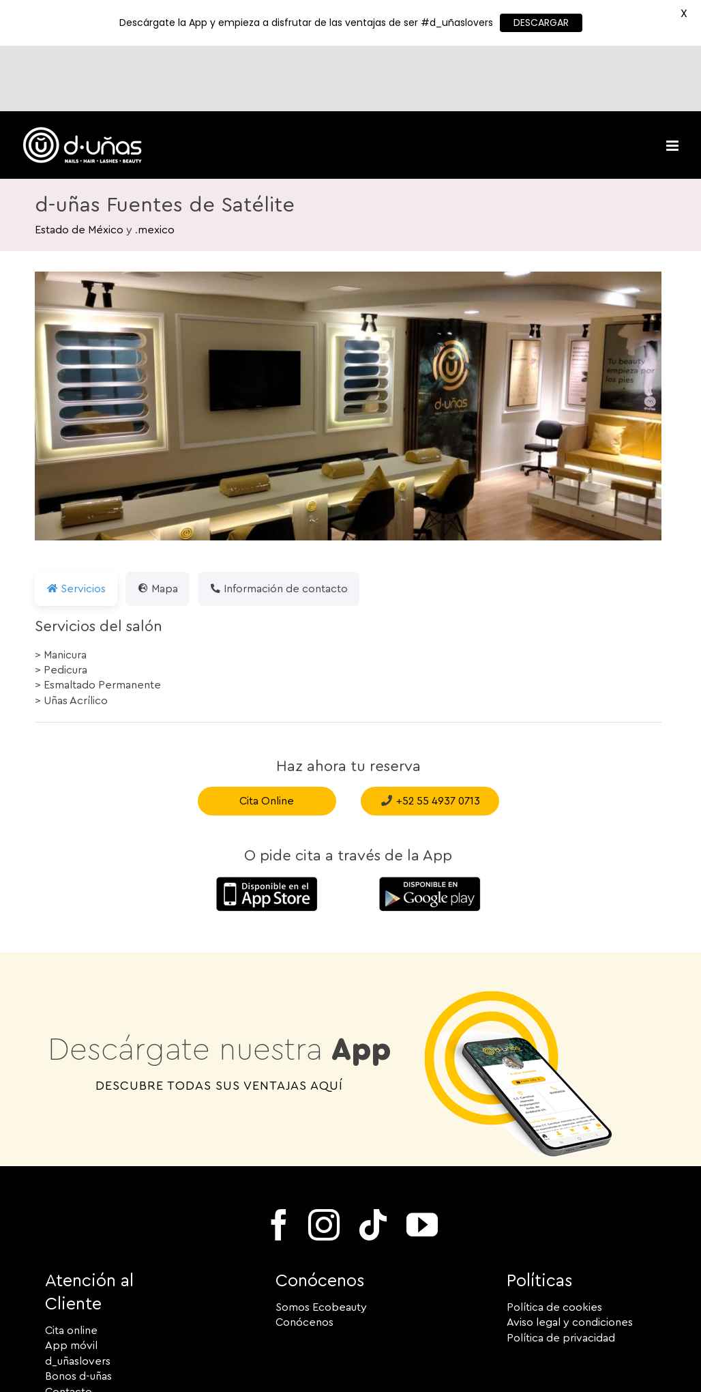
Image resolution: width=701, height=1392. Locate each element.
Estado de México (79, 164)
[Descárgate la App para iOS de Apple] (266, 816)
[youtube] (422, 1159)
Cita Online (266, 735)
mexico (156, 164)
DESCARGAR (541, 22)
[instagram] (324, 1159)
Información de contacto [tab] (278, 523)
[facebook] (279, 1159)
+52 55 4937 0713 (438, 735)
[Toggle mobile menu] (673, 80)
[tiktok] (373, 1159)
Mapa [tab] (157, 523)
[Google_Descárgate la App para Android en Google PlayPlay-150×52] (429, 816)
